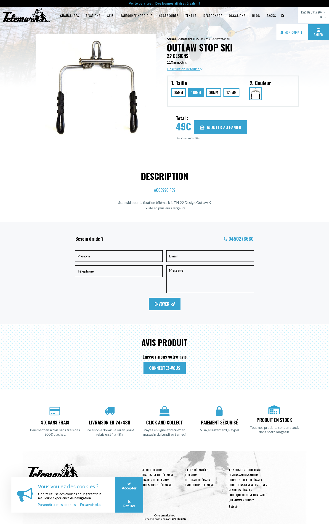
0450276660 (241, 238)
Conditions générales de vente (249, 484)
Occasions (237, 15)
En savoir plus (90, 504)
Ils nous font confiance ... (246, 469)
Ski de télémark (151, 469)
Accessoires (168, 15)
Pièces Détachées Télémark (196, 472)
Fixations (93, 15)
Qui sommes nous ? (241, 499)
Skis (110, 15)
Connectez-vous (164, 368)
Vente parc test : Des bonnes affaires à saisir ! (164, 3)
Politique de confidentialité (247, 494)
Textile (190, 15)
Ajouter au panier (220, 127)
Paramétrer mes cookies (57, 504)
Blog (256, 15)
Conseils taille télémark (245, 479)
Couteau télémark (197, 479)
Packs (271, 15)
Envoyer (164, 304)
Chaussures (69, 15)
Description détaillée (184, 69)
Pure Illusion (178, 519)
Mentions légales (240, 489)
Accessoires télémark (156, 484)
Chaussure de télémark (157, 474)
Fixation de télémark (155, 479)
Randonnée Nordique (136, 15)
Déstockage (212, 15)
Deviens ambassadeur (243, 474)
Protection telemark (199, 484)
